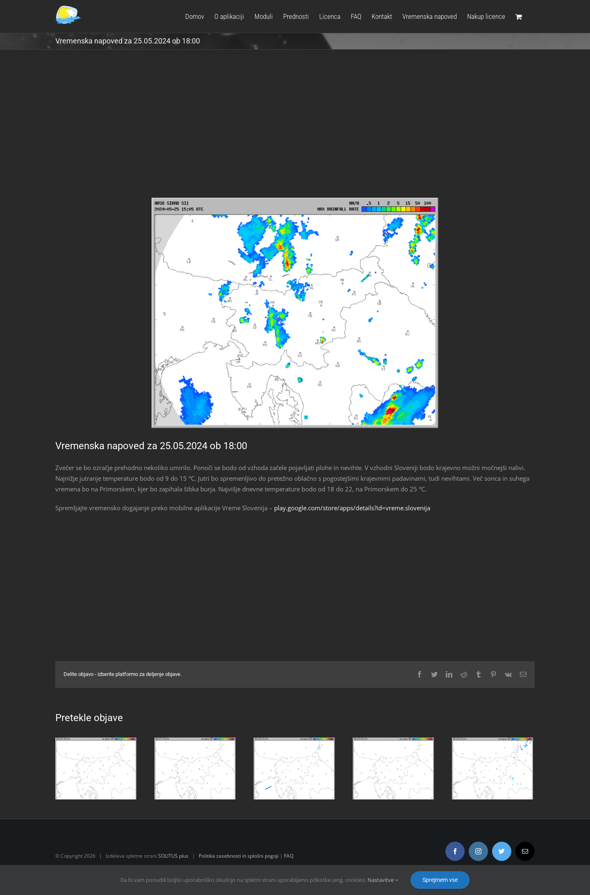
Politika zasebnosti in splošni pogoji (239, 855)
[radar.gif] (295, 313)
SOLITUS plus (173, 855)
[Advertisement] (295, 129)
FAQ (288, 855)
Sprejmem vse (440, 880)
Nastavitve (383, 880)
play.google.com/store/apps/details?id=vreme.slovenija (352, 508)
